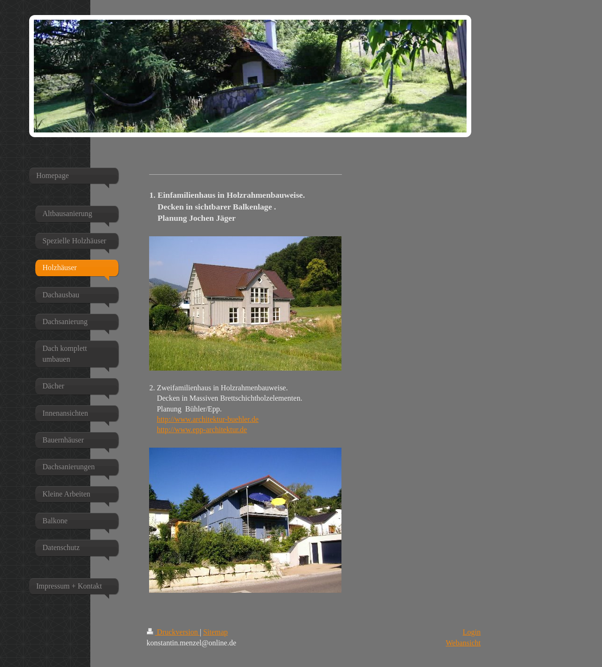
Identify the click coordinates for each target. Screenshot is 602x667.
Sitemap (215, 632)
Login (472, 632)
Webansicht (463, 643)
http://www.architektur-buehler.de (207, 419)
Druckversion (173, 632)
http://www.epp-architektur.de (202, 430)
